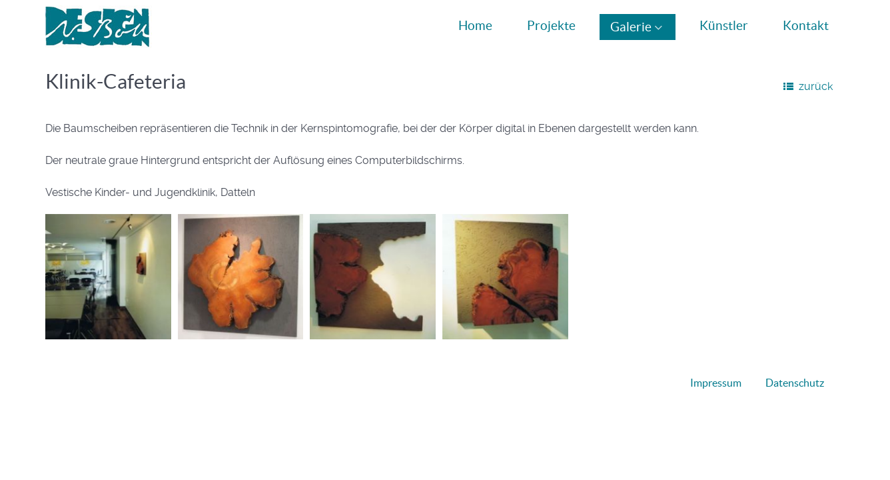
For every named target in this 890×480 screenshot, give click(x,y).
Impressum (715, 383)
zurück (816, 86)
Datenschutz (794, 383)
